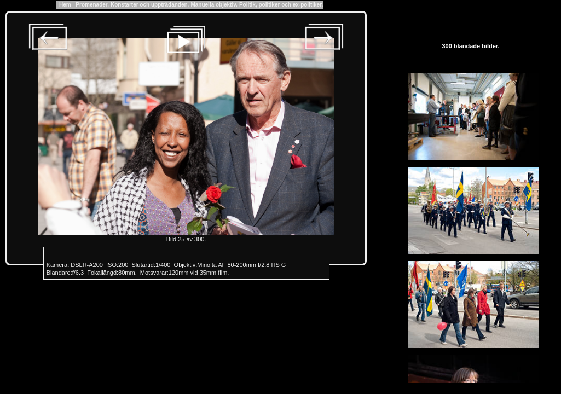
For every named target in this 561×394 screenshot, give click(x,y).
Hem (65, 5)
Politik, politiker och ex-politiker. (281, 5)
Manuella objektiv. (213, 5)
